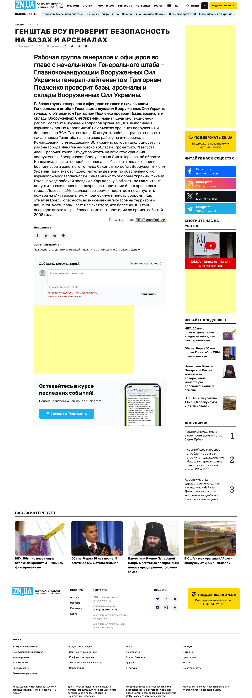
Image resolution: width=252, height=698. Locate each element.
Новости (73, 5)
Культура (131, 668)
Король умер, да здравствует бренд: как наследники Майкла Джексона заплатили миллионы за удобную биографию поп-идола (202, 489)
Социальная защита (81, 646)
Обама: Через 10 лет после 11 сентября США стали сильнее (202, 352)
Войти (195, 5)
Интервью (125, 5)
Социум (187, 646)
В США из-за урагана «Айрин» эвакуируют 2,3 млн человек (201, 402)
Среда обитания (135, 657)
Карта (73, 613)
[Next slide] (234, 14)
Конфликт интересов (81, 657)
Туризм (187, 662)
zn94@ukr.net (100, 618)
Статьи (87, 5)
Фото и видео (105, 5)
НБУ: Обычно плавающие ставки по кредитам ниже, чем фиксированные (201, 334)
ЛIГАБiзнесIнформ (150, 219)
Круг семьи (189, 657)
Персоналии (76, 668)
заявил (141, 181)
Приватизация (21, 668)
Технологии (133, 652)
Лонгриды (143, 5)
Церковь (131, 662)
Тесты (158, 5)
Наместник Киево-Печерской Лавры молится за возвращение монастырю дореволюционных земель (199, 378)
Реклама (75, 602)
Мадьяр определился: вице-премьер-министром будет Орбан (204, 435)
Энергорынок (20, 662)
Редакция (76, 608)
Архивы (74, 597)
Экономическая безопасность (87, 662)
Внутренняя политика (25, 646)
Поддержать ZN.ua (223, 5)
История (188, 652)
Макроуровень (20, 657)
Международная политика (27, 652)
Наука (129, 646)
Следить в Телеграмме (66, 413)
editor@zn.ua (112, 627)
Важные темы (26, 14)
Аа (204, 5)
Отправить (148, 294)
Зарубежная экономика (83, 652)
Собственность (192, 668)
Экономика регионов (24, 673)
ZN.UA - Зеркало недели (210, 262)
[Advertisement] (84, 339)
